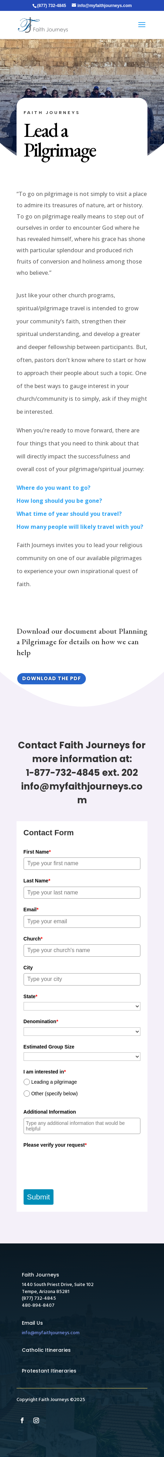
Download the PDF (51, 678)
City (28, 967)
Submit (38, 1197)
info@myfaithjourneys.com (51, 1333)
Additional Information (50, 1112)
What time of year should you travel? (69, 514)
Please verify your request (55, 1145)
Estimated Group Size (49, 1047)
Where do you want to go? (53, 488)
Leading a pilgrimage (54, 1082)
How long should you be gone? (59, 501)
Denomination (41, 1021)
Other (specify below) (54, 1093)
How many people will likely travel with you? (80, 527)
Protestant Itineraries (49, 1370)
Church (33, 939)
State (31, 996)
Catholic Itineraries (46, 1350)
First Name (37, 852)
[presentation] (77, 1164)
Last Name (37, 880)
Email (31, 909)
